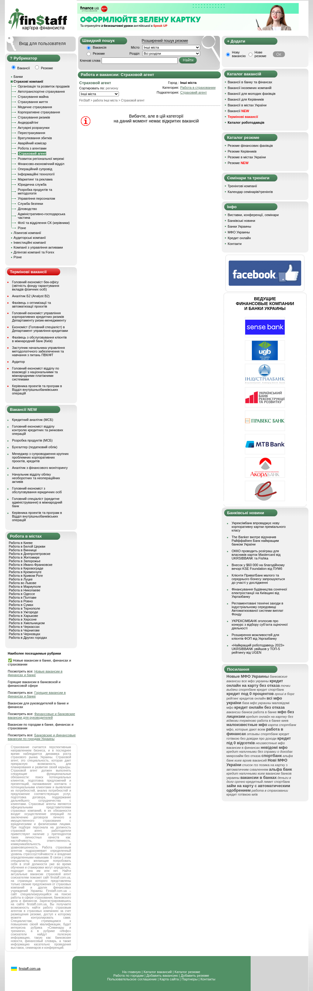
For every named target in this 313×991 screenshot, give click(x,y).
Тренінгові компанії (242, 186)
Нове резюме (260, 54)
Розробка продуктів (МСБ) (32, 440)
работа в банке (265, 712)
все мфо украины (255, 681)
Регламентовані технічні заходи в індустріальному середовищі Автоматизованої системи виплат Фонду (257, 608)
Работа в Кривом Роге (26, 575)
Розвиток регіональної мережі (41, 158)
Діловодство (27, 209)
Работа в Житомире (24, 557)
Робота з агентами (32, 148)
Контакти (235, 244)
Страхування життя (33, 102)
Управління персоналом (36, 198)
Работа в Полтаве (23, 597)
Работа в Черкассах (24, 626)
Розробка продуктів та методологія (35, 191)
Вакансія (99, 47)
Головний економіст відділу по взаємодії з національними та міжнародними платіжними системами (35, 373)
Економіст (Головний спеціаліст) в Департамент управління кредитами (40, 328)
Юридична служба (32, 184)
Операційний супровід (35, 169)
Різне (22, 228)
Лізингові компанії (27, 233)
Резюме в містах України (247, 157)
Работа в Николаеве (24, 590)
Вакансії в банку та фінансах (250, 82)
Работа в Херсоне (23, 619)
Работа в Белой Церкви (27, 546)
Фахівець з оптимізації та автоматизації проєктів (31, 304)
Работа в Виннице (23, 550)
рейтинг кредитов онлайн (246, 698)
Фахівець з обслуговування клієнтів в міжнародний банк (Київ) (39, 339)
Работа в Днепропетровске (29, 554)
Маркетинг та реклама (35, 179)
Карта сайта (169, 979)
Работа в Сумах (21, 605)
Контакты (207, 979)
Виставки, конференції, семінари (253, 215)
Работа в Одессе (22, 594)
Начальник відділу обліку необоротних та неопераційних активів (36, 478)
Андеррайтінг (28, 122)
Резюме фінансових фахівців (250, 145)
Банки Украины (239, 226)
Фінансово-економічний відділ (41, 164)
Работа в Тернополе (24, 608)
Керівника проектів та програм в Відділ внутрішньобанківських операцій (37, 389)
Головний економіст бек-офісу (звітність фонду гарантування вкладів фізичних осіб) (35, 285)
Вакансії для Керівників (246, 99)
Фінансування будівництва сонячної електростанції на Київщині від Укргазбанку (259, 592)
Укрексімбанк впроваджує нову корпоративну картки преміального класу (259, 526)
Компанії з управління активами (38, 247)
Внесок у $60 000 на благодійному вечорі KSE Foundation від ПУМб (258, 566)
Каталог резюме (187, 972)
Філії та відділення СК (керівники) (44, 223)
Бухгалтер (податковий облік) (34, 447)
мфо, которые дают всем (246, 729)
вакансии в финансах (243, 747)
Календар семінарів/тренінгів (250, 192)
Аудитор (18, 361)
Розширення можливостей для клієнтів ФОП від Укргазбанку (255, 636)
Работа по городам (128, 975)
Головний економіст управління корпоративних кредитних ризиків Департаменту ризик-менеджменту (39, 316)
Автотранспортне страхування (41, 91)
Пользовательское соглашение (132, 979)
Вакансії (238, 111)
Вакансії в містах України (247, 105)
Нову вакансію (239, 54)
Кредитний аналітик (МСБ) (32, 420)
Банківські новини (241, 220)
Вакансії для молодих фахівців (252, 93)
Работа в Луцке (21, 579)
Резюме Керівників (242, 151)
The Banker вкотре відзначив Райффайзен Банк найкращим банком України (255, 540)
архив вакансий (254, 760)
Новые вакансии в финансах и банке (35, 673)
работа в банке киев (272, 720)
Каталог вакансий (158, 972)
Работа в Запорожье (24, 561)
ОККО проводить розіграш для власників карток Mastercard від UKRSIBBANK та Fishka (256, 554)
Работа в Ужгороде (23, 612)
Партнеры (190, 979)
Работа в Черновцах (24, 634)
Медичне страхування (35, 107)
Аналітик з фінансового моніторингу (40, 468)
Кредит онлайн (239, 238)
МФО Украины (239, 232)
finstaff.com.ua (29, 968)
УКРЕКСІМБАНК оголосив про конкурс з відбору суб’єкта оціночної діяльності (260, 624)
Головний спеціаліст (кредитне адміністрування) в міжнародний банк (37, 502)
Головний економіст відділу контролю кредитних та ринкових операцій (37, 430)
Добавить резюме (195, 975)
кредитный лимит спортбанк (268, 781)
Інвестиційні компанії (30, 242)
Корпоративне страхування (39, 112)
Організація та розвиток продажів (44, 86)
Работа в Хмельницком (27, 623)
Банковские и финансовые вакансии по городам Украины (42, 737)
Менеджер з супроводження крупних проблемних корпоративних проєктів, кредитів (40, 457)
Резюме (99, 53)
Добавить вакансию (162, 975)
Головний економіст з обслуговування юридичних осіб (37, 490)
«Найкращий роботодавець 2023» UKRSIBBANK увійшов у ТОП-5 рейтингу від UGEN (258, 648)
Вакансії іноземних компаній (250, 88)
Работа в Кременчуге (25, 572)
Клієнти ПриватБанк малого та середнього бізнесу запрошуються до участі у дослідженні (258, 578)
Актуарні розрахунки (34, 127)
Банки (18, 76)
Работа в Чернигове (24, 630)
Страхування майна (33, 96)
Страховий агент (193, 92)
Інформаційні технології (36, 174)
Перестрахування (31, 133)
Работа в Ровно (21, 601)
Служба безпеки (30, 203)
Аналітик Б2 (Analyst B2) (31, 296)
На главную (131, 972)
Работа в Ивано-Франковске (31, 564)
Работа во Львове (23, 583)
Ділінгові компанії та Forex (34, 252)
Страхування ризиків (34, 117)
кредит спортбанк (270, 689)
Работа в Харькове (23, 616)
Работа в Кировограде (26, 568)
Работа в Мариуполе (25, 586)
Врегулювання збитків (35, 138)
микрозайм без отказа (244, 756)
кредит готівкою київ (242, 794)
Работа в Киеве (21, 543)
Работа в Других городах (28, 637)
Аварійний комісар (32, 143)
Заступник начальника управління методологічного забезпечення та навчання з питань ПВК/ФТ (38, 351)
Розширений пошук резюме (165, 41)
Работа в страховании (197, 87)
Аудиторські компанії (30, 237)
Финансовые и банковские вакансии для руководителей (41, 715)
